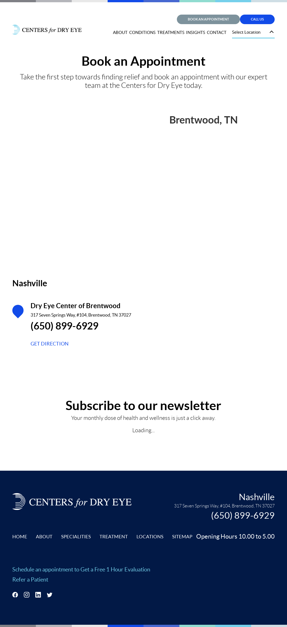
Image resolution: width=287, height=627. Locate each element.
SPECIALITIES (76, 536)
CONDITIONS (142, 32)
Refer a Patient (30, 579)
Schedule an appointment (43, 569)
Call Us (257, 19)
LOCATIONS (149, 536)
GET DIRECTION (50, 344)
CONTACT (216, 32)
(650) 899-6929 (64, 325)
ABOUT (120, 32)
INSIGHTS (195, 32)
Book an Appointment (208, 19)
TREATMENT (113, 536)
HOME (19, 536)
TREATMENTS (170, 32)
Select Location (246, 32)
